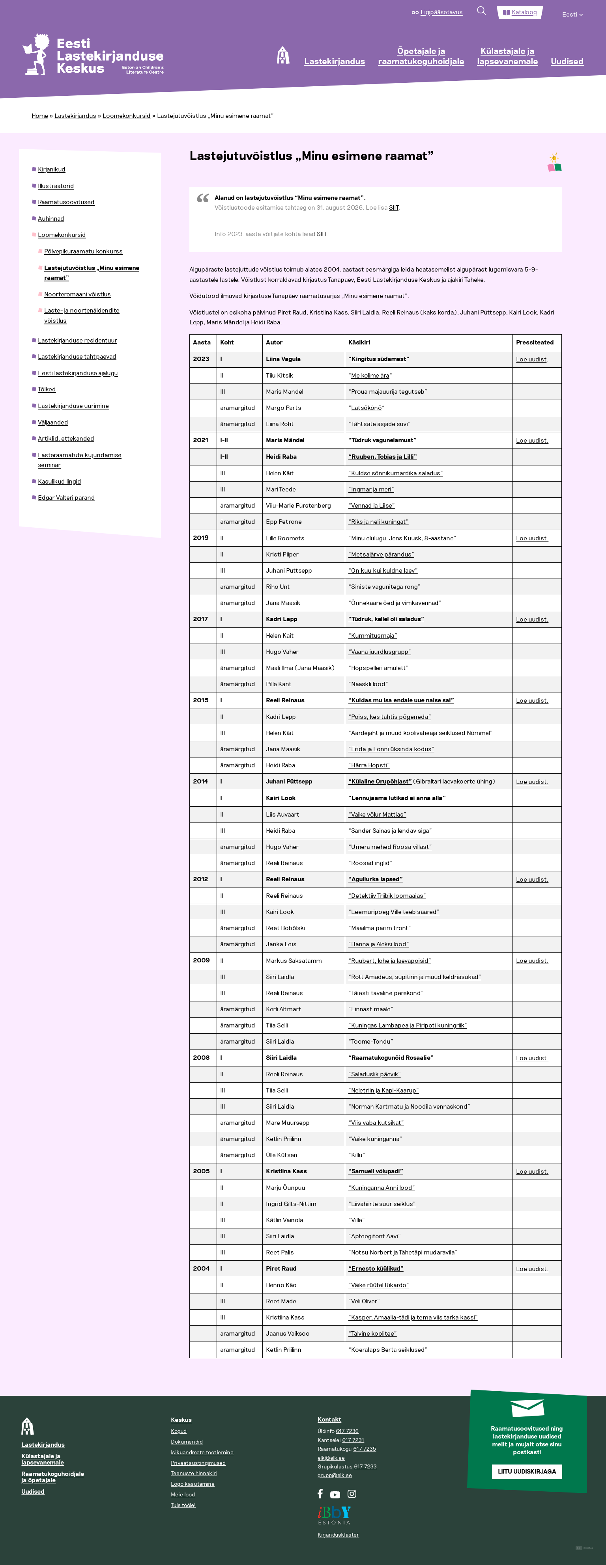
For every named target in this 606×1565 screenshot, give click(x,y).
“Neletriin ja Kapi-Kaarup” (383, 1090)
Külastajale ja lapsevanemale (507, 57)
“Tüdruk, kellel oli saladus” (386, 619)
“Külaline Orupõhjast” (380, 782)
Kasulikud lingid (59, 482)
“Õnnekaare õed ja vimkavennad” (394, 603)
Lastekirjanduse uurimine (73, 406)
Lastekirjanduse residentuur (77, 340)
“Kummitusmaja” (372, 636)
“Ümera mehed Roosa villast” (390, 847)
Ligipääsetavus (442, 12)
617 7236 (347, 1431)
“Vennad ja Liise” (371, 506)
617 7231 (353, 1440)
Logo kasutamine (193, 1484)
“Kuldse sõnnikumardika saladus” (395, 473)
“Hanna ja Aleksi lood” (378, 944)
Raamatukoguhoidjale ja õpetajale (52, 1477)
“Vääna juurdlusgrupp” (379, 652)
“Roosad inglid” (370, 863)
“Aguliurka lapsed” (375, 879)
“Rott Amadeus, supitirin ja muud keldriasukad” (414, 977)
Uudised (567, 62)
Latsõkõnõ (366, 408)
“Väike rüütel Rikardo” (378, 1285)
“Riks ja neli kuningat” (378, 522)
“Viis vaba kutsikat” (376, 1123)
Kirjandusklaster (338, 1535)
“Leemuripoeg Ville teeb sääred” (394, 912)
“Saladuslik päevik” (374, 1074)
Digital (584, 1548)
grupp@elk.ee (335, 1475)
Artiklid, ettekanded (66, 439)
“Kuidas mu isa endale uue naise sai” (401, 700)
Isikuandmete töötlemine (202, 1452)
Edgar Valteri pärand (66, 498)
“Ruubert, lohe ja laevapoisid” (389, 961)
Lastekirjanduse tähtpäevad (77, 357)
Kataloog (524, 12)
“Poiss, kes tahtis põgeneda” (389, 717)
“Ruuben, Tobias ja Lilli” (382, 457)
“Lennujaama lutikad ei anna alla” (397, 798)
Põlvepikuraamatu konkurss (83, 251)
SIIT (393, 208)
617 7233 (365, 1466)
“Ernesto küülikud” (376, 1269)
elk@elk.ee (331, 1458)
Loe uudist (531, 359)
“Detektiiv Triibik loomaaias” (387, 896)
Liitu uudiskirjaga (527, 1472)
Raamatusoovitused (66, 202)
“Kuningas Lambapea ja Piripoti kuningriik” (407, 1025)
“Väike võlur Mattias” (377, 815)
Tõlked (47, 389)
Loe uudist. (532, 441)
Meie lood (183, 1494)
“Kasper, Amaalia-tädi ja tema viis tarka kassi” (413, 1317)
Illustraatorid (56, 186)
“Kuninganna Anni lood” (381, 1188)
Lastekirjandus (334, 62)
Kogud (179, 1431)
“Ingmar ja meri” (371, 489)
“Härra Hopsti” (369, 765)
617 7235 (364, 1449)
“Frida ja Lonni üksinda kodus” (391, 749)
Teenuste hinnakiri (194, 1473)
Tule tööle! (183, 1505)
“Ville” (356, 1220)
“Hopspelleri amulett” (378, 668)
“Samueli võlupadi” (375, 1171)
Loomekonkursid (127, 116)
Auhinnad (51, 219)
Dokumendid (187, 1441)
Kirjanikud (51, 169)
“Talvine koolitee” (372, 1334)
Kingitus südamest (379, 359)
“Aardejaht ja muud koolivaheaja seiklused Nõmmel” (420, 733)
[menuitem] (573, 12)
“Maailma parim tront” (379, 928)
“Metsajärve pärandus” (381, 554)
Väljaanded (53, 422)
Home (40, 116)
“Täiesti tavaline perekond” (386, 993)
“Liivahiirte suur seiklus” (382, 1204)
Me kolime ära (370, 376)
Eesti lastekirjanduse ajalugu (78, 373)
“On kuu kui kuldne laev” (383, 571)
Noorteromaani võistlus (77, 294)
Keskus (181, 1420)
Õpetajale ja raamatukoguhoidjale (421, 57)
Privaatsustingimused (198, 1463)
